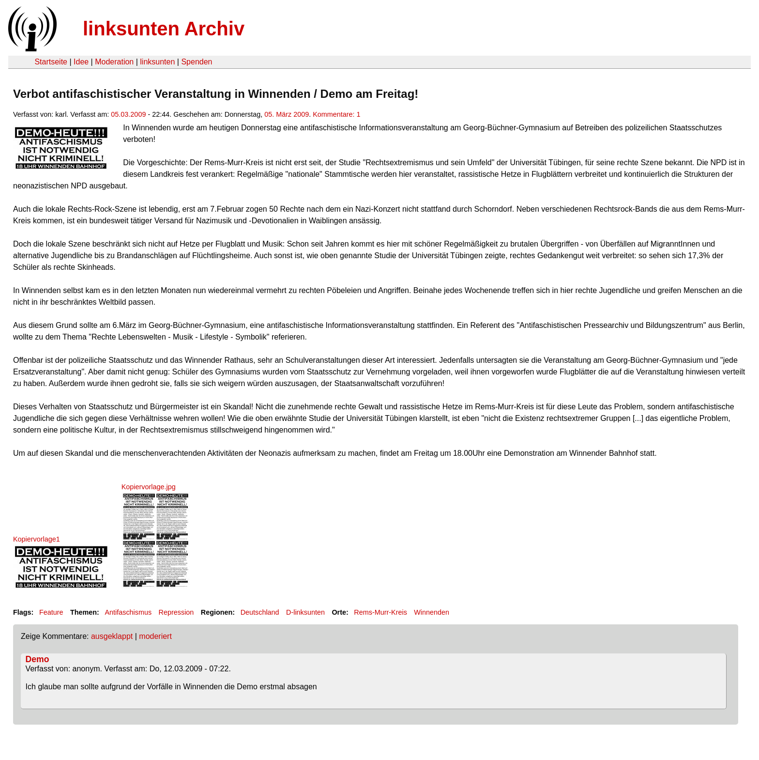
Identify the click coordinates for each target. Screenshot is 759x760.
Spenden (196, 62)
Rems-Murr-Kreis (380, 612)
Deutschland (260, 612)
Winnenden (431, 612)
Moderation (114, 62)
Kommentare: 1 (336, 114)
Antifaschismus (128, 612)
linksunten (157, 62)
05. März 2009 (286, 114)
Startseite (50, 62)
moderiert (155, 636)
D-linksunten (305, 612)
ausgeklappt (112, 636)
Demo (37, 659)
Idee (81, 62)
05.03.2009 (128, 114)
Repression (176, 612)
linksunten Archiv (163, 28)
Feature (51, 612)
